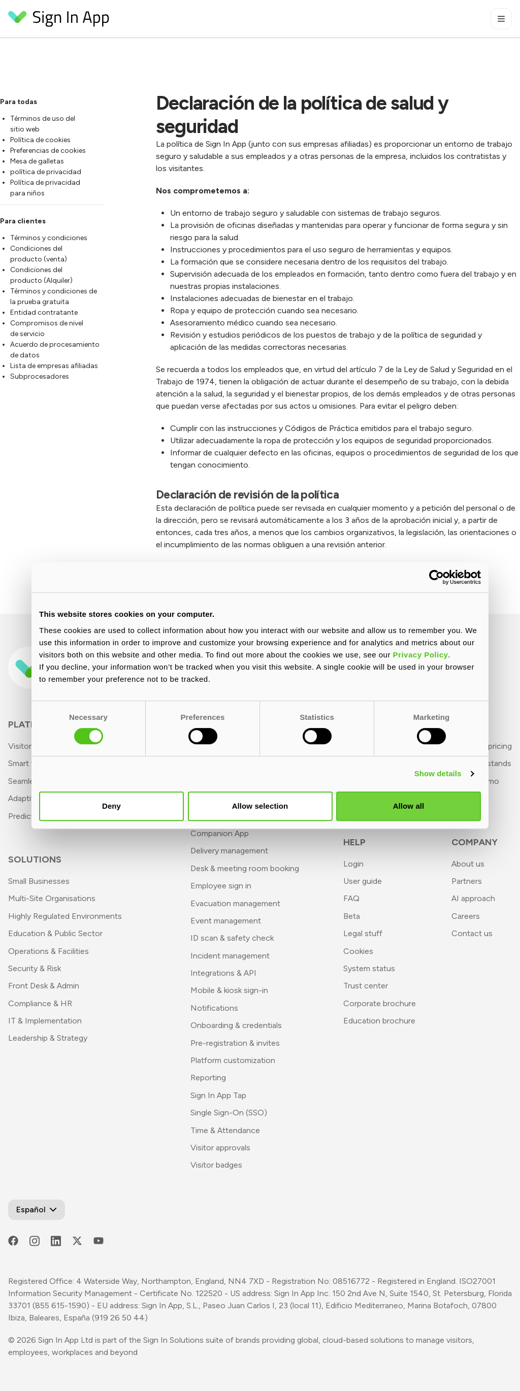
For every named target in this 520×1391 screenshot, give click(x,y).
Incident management (230, 956)
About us (467, 864)
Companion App (219, 833)
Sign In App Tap (218, 1095)
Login (353, 864)
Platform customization (232, 1060)
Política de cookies (40, 140)
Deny (111, 806)
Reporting (208, 1077)
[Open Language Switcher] (36, 1210)
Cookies (358, 951)
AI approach (473, 898)
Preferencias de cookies (48, 150)
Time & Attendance (225, 1130)
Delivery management (229, 850)
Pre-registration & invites (235, 1043)
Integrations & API (223, 973)
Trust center (365, 985)
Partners (466, 881)
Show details (438, 773)
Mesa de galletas (37, 161)
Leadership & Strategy (47, 1038)
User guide (362, 881)
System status (369, 968)
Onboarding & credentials (236, 1025)
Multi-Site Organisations (51, 898)
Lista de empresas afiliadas (54, 365)
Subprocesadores (39, 376)
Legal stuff (362, 933)
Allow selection (260, 806)
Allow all (409, 806)
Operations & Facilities (48, 951)
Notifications (214, 1008)
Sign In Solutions (173, 1340)
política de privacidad (45, 172)
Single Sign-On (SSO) (228, 1112)
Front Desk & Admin (43, 985)
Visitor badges (216, 1165)
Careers (465, 916)
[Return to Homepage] (59, 19)
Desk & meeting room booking (244, 868)
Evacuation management (235, 903)
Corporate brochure (379, 1003)
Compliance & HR (40, 1003)
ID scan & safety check (232, 938)
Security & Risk (34, 968)
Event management (225, 920)
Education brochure (379, 1020)
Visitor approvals (220, 1147)
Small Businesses (39, 881)
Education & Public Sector (55, 933)
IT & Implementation (45, 1020)
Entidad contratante (44, 312)
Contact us (472, 933)
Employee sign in (220, 885)
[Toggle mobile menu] (501, 18)
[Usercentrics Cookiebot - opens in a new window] (436, 577)
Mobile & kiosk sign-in (229, 990)
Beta (351, 916)
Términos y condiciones (48, 238)
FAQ (351, 898)
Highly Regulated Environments (65, 916)
